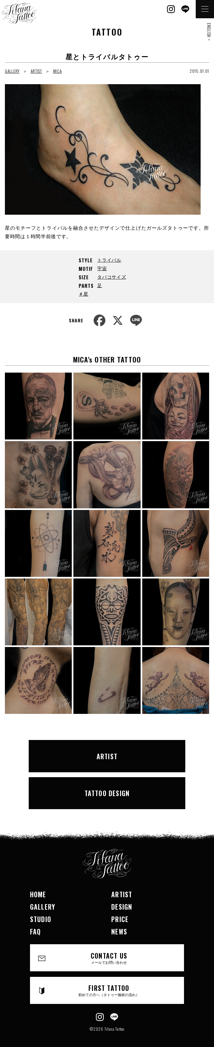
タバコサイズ (111, 276)
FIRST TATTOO (109, 990)
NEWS (119, 931)
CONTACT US (109, 958)
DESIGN (121, 907)
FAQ (35, 931)
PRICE (120, 919)
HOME (38, 894)
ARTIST (36, 71)
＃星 (83, 293)
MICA (57, 71)
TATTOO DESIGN (107, 793)
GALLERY (12, 71)
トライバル (109, 259)
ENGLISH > (209, 31)
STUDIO (40, 919)
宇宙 (102, 268)
